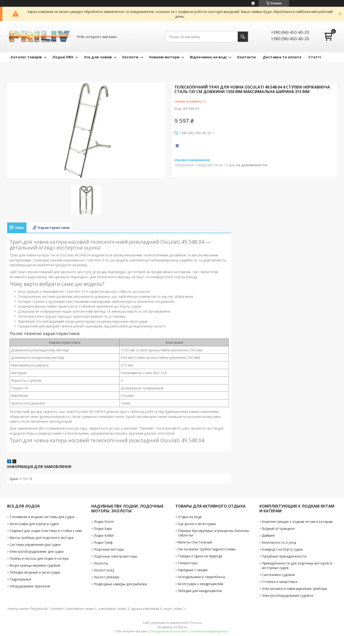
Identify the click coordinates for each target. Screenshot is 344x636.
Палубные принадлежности (284, 556)
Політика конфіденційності (210, 631)
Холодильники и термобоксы (201, 577)
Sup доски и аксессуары (197, 523)
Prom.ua (196, 623)
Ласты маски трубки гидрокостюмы (207, 549)
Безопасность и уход (279, 542)
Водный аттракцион (278, 528)
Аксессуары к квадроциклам (200, 583)
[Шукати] (243, 37)
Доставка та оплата (282, 57)
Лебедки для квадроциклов (200, 590)
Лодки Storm (104, 521)
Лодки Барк (103, 528)
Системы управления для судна (35, 544)
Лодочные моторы (109, 549)
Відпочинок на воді (208, 57)
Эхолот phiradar (106, 577)
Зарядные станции (193, 570)
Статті (314, 57)
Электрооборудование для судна (37, 551)
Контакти (246, 57)
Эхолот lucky (104, 570)
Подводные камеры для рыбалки (120, 584)
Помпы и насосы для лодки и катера (39, 558)
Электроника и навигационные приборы (294, 588)
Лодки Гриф (103, 542)
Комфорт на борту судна (282, 549)
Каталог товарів (26, 57)
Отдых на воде (190, 516)
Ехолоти (130, 57)
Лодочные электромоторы (115, 556)
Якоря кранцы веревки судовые (35, 565)
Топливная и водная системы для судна (42, 516)
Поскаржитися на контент (169, 631)
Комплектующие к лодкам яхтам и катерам (297, 521)
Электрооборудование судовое (287, 595)
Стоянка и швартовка (279, 581)
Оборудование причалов (30, 586)
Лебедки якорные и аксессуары (35, 572)
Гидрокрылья (20, 579)
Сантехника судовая (278, 574)
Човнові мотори (164, 57)
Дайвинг (268, 535)
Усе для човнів (98, 57)
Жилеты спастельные (195, 542)
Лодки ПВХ (62, 57)
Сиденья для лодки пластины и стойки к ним (46, 530)
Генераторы (188, 563)
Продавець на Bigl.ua (172, 627)
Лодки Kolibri (104, 535)
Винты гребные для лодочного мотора (41, 537)
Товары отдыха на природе (200, 556)
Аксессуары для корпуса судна (34, 523)
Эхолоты (101, 563)
